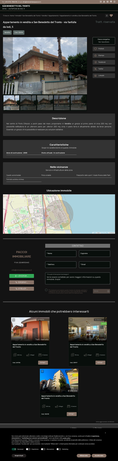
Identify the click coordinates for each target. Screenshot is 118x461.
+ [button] (5, 228)
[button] (105, 432)
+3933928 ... (21, 276)
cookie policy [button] (66, 438)
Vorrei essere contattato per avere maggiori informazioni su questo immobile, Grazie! (77, 278)
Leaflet (94, 232)
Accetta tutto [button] (99, 455)
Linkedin (99, 75)
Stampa (99, 55)
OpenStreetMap (105, 232)
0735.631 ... (22, 289)
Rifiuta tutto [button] (84, 455)
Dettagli (43, 362)
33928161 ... (21, 282)
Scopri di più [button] (19, 455)
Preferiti (101, 48)
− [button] (5, 231)
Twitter (98, 69)
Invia (96, 291)
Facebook (100, 62)
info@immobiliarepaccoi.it (22, 270)
